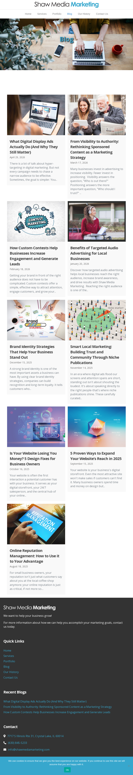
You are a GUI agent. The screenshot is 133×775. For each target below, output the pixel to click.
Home (28, 13)
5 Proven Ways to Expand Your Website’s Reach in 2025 (96, 476)
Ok (67, 770)
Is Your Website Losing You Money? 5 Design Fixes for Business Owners (33, 479)
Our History (84, 13)
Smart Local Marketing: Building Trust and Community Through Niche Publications (94, 374)
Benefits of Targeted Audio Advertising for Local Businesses (94, 274)
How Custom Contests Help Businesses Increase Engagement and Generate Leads (34, 276)
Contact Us (102, 13)
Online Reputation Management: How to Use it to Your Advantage (34, 576)
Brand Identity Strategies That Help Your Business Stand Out (32, 372)
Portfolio (56, 13)
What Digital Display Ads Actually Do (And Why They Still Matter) (34, 167)
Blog (69, 13)
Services (42, 13)
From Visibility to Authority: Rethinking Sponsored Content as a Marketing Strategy (94, 169)
